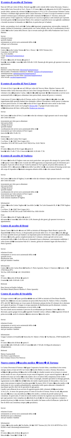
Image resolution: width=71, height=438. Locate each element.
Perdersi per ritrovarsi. (36, 108)
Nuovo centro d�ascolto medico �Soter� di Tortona (29, 362)
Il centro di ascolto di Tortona (16, 2)
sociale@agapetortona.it (18, 77)
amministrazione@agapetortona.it (24, 73)
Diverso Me (33, 106)
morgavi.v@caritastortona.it (43, 71)
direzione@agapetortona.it (33, 75)
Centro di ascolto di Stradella (16, 293)
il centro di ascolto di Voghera (16, 155)
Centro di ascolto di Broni (14, 225)
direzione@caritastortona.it (15, 56)
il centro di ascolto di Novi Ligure (18, 83)
